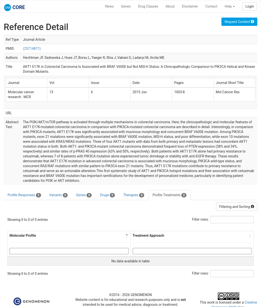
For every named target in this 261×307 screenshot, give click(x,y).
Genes (126, 6)
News (109, 6)
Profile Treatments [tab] (169, 195)
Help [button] (230, 6)
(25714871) (32, 49)
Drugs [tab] (107, 195)
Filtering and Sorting (236, 207)
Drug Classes (148, 6)
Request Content (239, 22)
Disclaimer (190, 6)
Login (249, 6)
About (169, 6)
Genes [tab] (84, 195)
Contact (211, 6)
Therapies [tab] (133, 195)
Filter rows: (200, 219)
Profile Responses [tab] (24, 195)
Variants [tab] (58, 195)
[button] (127, 235)
